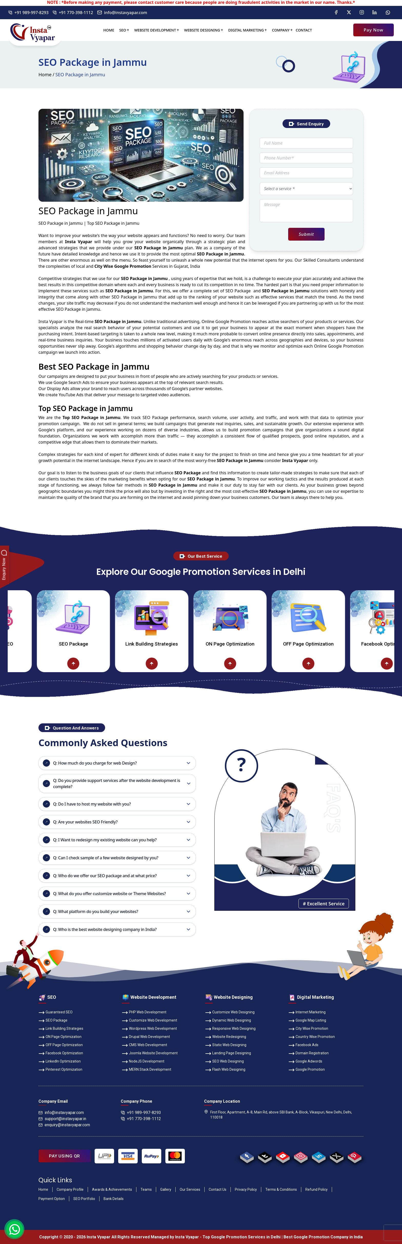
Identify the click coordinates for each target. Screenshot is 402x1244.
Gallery (165, 1189)
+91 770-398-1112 (73, 12)
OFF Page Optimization (324, 644)
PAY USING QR (64, 1156)
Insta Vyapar (50, 321)
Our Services (190, 1189)
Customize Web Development (149, 1021)
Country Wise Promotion (311, 1037)
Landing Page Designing (228, 1053)
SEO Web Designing (224, 1062)
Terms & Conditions (281, 1189)
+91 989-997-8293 (28, 12)
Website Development (155, 30)
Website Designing (202, 30)
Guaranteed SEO (55, 1013)
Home (108, 30)
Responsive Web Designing (230, 1029)
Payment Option (51, 1199)
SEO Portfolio (84, 1199)
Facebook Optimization (60, 1053)
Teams (146, 1189)
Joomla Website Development (150, 1053)
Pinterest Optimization (60, 1070)
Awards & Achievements (112, 1189)
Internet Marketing (307, 1013)
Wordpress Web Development (149, 1029)
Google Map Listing (307, 1021)
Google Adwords (305, 1062)
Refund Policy (316, 1189)
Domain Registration (308, 1053)
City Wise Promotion (308, 1029)
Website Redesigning (225, 1037)
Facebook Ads (303, 1045)
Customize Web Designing (230, 1013)
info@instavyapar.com (122, 12)
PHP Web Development (144, 1013)
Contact (304, 30)
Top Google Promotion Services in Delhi (241, 1237)
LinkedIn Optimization (59, 1062)
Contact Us (217, 1189)
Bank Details (114, 1199)
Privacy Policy (246, 1189)
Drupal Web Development (146, 1037)
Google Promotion (233, 321)
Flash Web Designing (225, 1070)
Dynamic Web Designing (228, 1021)
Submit (306, 234)
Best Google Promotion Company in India (323, 1237)
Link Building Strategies (168, 644)
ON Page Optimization (246, 644)
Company (281, 30)
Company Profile (70, 1189)
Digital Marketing (246, 30)
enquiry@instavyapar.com (64, 1124)
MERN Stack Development (146, 1070)
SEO (122, 30)
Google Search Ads (71, 382)
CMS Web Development (144, 1045)
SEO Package (89, 644)
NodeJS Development (143, 1062)
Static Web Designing (225, 1045)
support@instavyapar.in (62, 1118)
